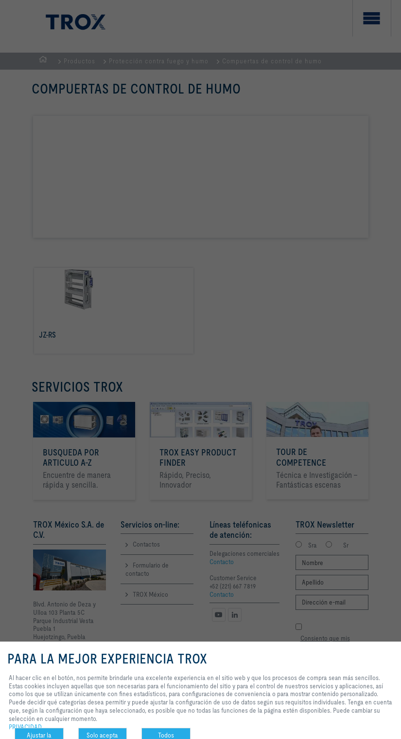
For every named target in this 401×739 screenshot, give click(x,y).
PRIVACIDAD (25, 727)
